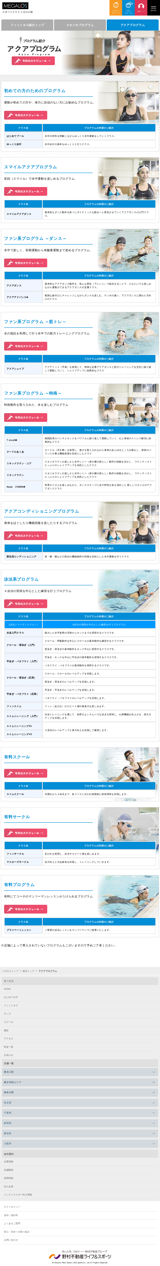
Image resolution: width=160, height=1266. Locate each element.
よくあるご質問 (12, 1223)
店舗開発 (8, 1170)
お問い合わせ (11, 1240)
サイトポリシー (12, 1207)
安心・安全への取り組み (17, 1231)
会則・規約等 (11, 1215)
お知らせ (8, 1055)
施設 (6, 1030)
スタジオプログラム (80, 25)
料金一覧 (8, 1047)
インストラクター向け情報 (18, 1194)
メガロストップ (10, 971)
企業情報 (8, 1161)
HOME (7, 989)
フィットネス (11, 1005)
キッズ (7, 1013)
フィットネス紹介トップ (27, 25)
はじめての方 (11, 997)
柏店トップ (28, 971)
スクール (8, 1022)
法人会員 (8, 1186)
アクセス (8, 1038)
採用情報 (8, 1178)
